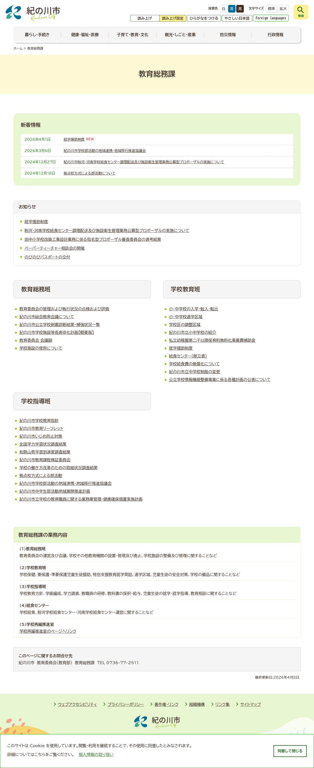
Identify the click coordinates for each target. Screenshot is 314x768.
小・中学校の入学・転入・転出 (193, 309)
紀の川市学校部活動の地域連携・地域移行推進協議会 (105, 150)
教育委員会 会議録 (35, 340)
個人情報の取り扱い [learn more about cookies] (96, 754)
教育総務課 (35, 48)
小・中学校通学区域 (185, 317)
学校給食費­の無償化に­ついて (194, 364)
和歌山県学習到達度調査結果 (44, 452)
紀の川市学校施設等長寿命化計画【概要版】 (56, 332)
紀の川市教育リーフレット (41, 428)
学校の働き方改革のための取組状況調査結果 (58, 468)
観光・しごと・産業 (180, 35)
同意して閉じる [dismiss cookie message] (290, 751)
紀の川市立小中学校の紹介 (192, 332)
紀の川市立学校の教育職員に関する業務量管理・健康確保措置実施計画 (81, 499)
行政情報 (275, 35)
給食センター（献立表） (188, 356)
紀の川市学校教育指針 (39, 421)
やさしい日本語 (236, 18)
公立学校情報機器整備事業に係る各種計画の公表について (220, 380)
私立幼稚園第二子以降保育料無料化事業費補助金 (212, 340)
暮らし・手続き (37, 35)
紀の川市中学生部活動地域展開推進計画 (54, 491)
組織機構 (197, 704)
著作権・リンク (166, 704)
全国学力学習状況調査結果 (42, 444)
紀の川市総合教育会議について (46, 317)
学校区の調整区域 (184, 325)
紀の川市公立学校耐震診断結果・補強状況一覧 (59, 325)
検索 (301, 15)
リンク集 (222, 704)
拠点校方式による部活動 (40, 476)
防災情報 (228, 35)
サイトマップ (250, 704)
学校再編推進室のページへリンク (47, 631)
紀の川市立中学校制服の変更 (194, 372)
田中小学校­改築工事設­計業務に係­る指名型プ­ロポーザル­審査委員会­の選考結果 (93, 239)
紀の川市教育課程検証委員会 (44, 460)
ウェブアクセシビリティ (77, 704)
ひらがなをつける (204, 18)
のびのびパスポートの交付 (47, 257)
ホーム (18, 48)
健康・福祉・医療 (85, 35)
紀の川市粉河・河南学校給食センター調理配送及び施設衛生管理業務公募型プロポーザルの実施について (144, 162)
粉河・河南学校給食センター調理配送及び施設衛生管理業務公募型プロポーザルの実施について (107, 231)
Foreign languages (271, 18)
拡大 (283, 9)
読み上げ (145, 18)
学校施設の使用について (40, 348)
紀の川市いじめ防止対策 (40, 436)
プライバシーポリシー (125, 704)
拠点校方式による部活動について (90, 173)
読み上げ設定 (172, 18)
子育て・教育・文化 (132, 35)
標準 (271, 9)
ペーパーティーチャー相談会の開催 (55, 248)
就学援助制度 (74, 139)
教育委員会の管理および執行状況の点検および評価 (64, 309)
